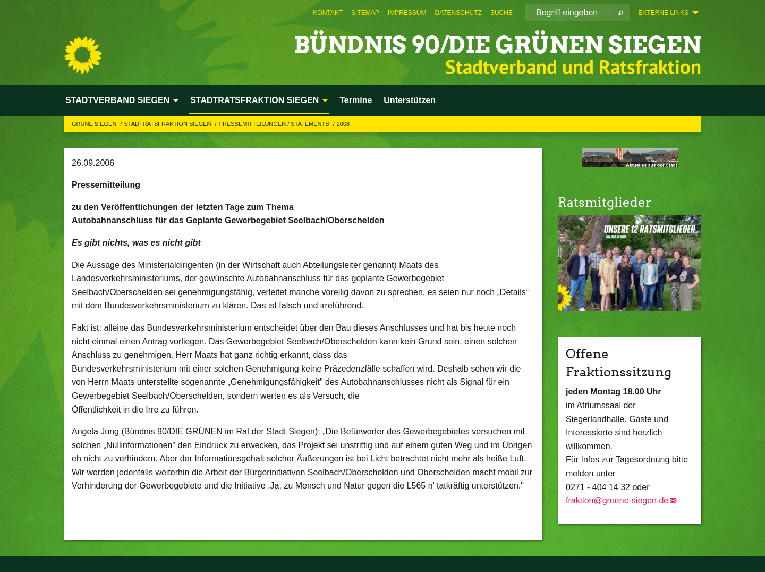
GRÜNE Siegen (95, 124)
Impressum (407, 12)
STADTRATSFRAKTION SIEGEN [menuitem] (254, 100)
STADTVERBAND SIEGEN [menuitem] (117, 100)
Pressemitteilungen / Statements (275, 124)
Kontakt (328, 12)
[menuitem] (328, 13)
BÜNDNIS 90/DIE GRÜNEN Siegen (497, 45)
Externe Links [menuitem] (663, 12)
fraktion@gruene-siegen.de (617, 500)
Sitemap (365, 12)
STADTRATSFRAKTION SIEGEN (168, 124)
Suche (501, 12)
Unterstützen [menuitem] (410, 100)
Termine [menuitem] (355, 100)
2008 (343, 124)
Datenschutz (458, 12)
